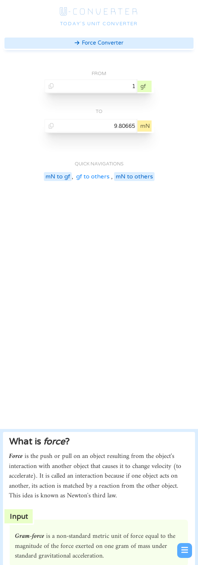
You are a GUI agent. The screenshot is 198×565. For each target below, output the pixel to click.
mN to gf (57, 176)
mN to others (134, 176)
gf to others (93, 176)
